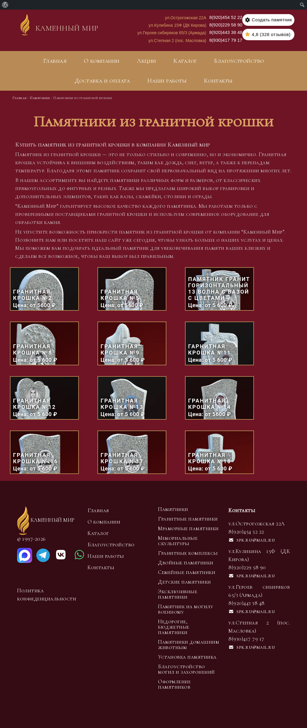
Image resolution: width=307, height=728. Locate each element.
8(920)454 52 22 (225, 17)
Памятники (173, 509)
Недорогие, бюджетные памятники (173, 627)
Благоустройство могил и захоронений (186, 669)
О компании (102, 61)
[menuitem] (5, 5)
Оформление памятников (174, 684)
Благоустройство (239, 61)
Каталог (185, 61)
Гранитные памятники (188, 518)
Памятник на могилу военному (185, 609)
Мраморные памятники (188, 528)
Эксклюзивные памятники (177, 594)
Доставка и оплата (102, 80)
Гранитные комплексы (188, 553)
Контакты (218, 80)
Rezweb (58, 723)
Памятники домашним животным (188, 645)
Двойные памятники (185, 562)
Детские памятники (184, 581)
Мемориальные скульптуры (178, 541)
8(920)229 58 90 (225, 24)
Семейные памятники (186, 572)
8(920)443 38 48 (225, 32)
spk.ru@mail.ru (251, 539)
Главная (55, 61)
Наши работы (167, 80)
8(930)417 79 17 (225, 40)
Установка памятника (187, 657)
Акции (146, 61)
